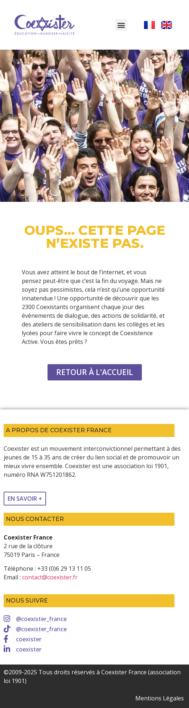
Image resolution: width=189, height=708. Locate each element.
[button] (121, 25)
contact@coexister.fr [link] (50, 577)
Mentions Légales (159, 698)
